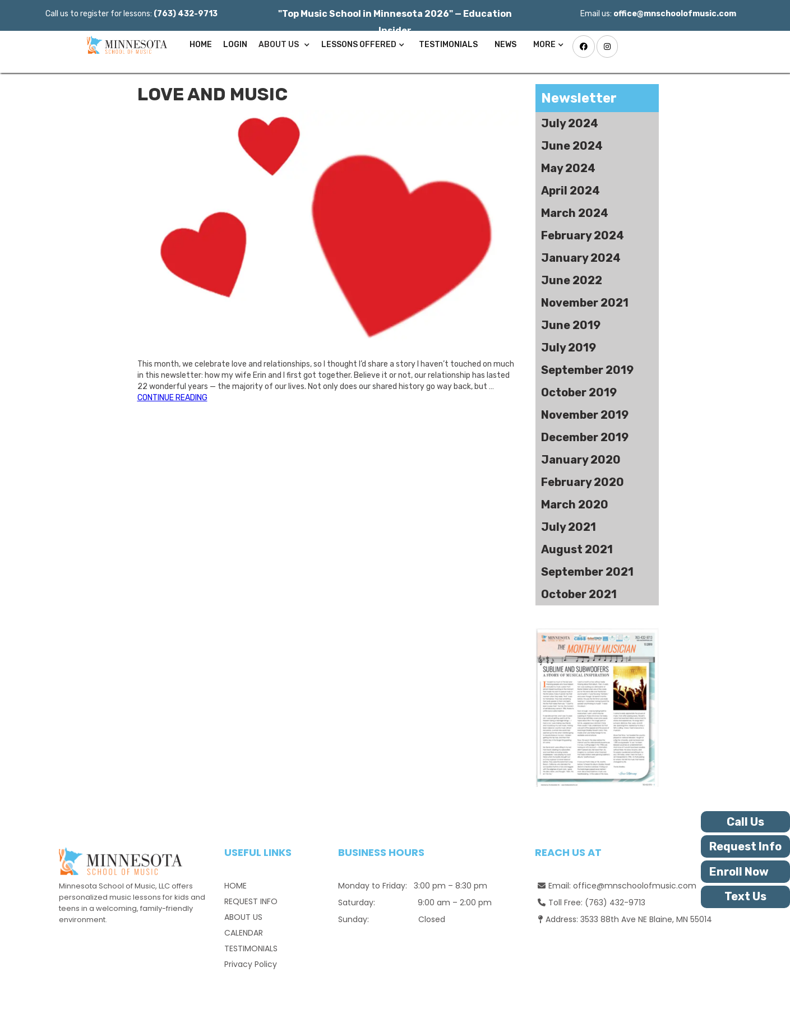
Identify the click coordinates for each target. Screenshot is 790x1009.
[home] (124, 45)
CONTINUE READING (172, 397)
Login (235, 44)
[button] (284, 45)
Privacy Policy (250, 964)
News (505, 44)
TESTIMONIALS (448, 44)
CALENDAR (243, 932)
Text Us (745, 896)
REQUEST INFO (251, 901)
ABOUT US (243, 917)
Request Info (745, 846)
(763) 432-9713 (615, 902)
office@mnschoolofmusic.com (634, 885)
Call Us (745, 822)
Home (201, 44)
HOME (235, 885)
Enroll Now (739, 871)
